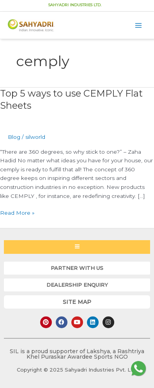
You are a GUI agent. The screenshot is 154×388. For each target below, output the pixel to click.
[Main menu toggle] (139, 25)
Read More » (17, 212)
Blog (14, 137)
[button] (77, 268)
